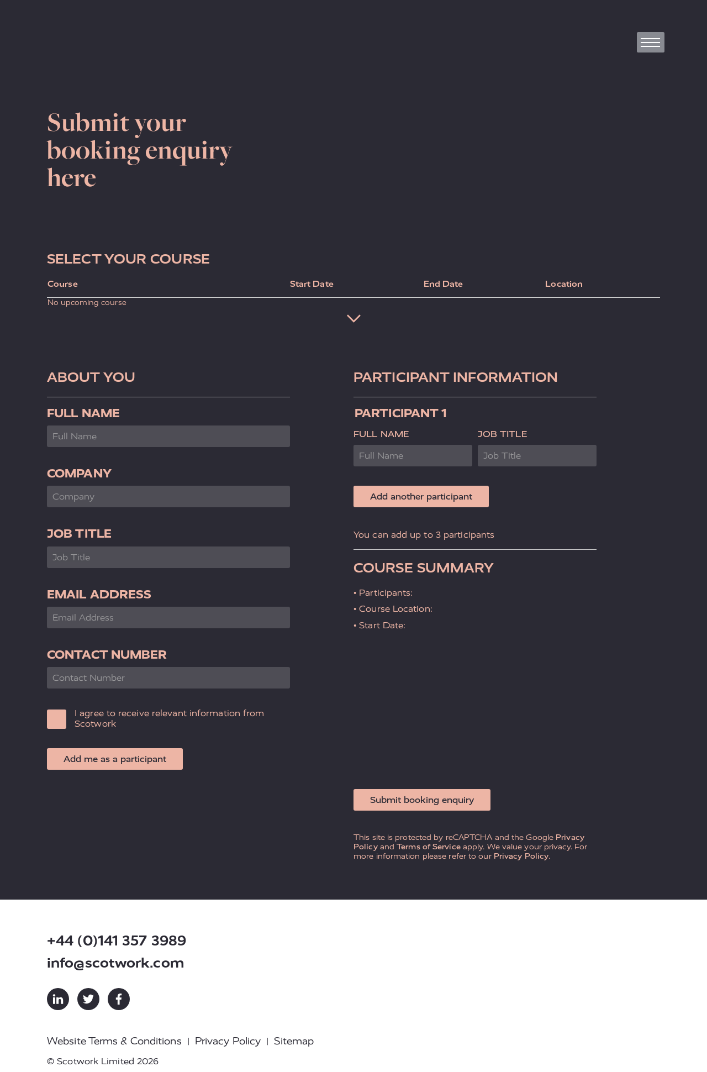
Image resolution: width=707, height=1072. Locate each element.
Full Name (83, 413)
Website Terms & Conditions (114, 1041)
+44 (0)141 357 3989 (116, 941)
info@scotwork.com (115, 963)
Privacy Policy (521, 856)
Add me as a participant (115, 759)
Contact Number (107, 654)
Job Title (79, 533)
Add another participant (421, 496)
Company (79, 473)
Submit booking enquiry (422, 800)
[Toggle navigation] (650, 42)
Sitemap (294, 1041)
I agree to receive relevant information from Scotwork (169, 718)
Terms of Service (429, 846)
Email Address (99, 594)
